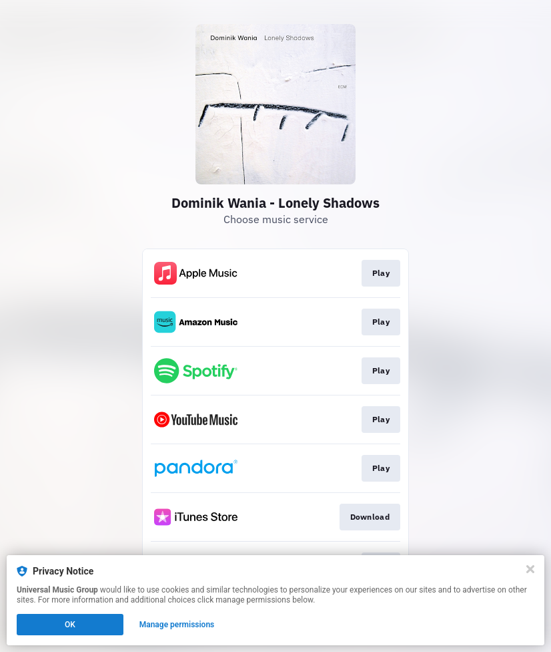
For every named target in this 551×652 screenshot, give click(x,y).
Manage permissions (177, 624)
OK (70, 624)
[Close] (530, 569)
